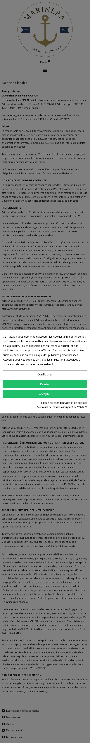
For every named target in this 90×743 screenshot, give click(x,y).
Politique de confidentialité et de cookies (63, 402)
